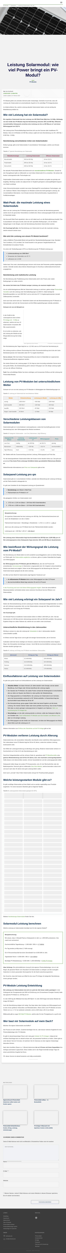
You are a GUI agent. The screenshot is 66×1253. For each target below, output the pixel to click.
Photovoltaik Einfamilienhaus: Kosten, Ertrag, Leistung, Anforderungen (11, 1128)
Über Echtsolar (7, 1222)
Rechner (37, 1246)
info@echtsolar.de (11, 1239)
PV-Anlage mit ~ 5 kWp (10, 320)
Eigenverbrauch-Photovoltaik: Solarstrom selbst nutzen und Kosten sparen (11, 1102)
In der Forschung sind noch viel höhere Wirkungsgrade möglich (22, 587)
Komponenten (39, 1238)
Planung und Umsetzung (41, 1244)
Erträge (37, 1240)
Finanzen (37, 1242)
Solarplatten (33, 631)
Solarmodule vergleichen (22, 557)
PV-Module (33, 82)
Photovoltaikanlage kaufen (10, 1226)
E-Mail (6, 1171)
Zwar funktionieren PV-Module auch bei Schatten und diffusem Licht (39, 715)
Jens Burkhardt (9, 91)
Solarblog (5, 1216)
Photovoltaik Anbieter (8, 1224)
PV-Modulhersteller (51, 755)
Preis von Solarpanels (31, 467)
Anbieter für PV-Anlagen (41, 1036)
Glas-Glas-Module (36, 766)
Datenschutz (6, 1220)
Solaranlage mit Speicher (10, 1228)
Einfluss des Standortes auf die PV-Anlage (31, 728)
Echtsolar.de (9, 1236)
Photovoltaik (38, 1236)
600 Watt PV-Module (25, 1014)
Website (5, 1180)
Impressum (6, 1218)
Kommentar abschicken (45, 1202)
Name (12, 1161)
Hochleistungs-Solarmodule (16, 916)
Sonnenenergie (17, 566)
